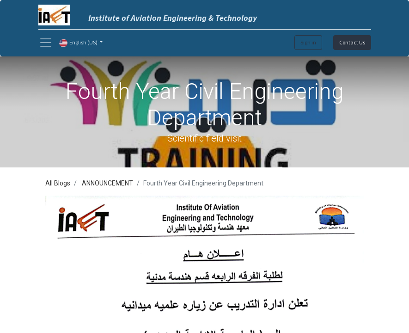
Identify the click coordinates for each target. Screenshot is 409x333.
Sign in (308, 42)
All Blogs (57, 183)
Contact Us (352, 42)
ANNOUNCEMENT (107, 183)
